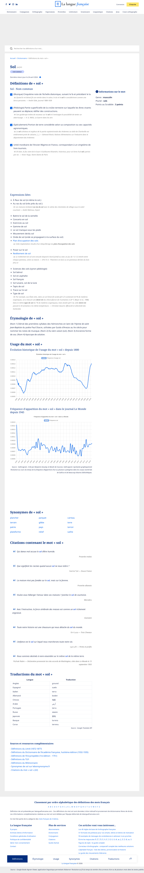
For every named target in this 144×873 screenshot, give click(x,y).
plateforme (15, 531)
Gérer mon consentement (20, 843)
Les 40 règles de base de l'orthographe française (97, 829)
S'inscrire (132, 4)
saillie (70, 531)
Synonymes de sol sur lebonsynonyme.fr (30, 766)
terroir (71, 527)
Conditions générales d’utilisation (23, 836)
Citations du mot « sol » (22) (24, 770)
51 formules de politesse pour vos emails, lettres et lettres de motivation (106, 833)
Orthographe (37, 12)
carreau (71, 517)
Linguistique (98, 12)
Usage (56, 858)
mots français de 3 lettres (48, 819)
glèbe (41, 522)
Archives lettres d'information (21, 833)
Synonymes (74, 858)
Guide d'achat (54, 843)
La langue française (69, 863)
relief (41, 531)
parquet (42, 517)
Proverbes (62, 12)
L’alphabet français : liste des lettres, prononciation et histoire (102, 850)
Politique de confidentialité (20, 839)
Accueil (13, 58)
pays (41, 527)
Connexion (120, 4)
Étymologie (38, 858)
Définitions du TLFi (20, 759)
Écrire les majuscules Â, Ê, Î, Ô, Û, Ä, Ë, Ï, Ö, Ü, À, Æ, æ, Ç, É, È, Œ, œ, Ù (105, 839)
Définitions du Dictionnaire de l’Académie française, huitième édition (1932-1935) (49, 752)
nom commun (17, 72)
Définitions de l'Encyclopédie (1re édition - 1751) (34, 755)
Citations (109, 12)
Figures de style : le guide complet (92, 843)
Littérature (73, 12)
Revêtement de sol (22, 253)
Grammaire (85, 12)
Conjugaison (24, 12)
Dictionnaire (12, 12)
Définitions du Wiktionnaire (24, 763)
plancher (14, 517)
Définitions (17, 858)
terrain (13, 522)
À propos (13, 829)
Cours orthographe (130, 12)
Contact (13, 846)
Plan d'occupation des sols (25, 240)
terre (70, 522)
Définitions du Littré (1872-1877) (26, 748)
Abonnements (54, 829)
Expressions (50, 12)
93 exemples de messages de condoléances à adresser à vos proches (105, 836)
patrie (13, 527)
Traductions (113, 858)
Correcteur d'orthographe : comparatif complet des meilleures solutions (106, 846)
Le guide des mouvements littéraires (92, 853)
